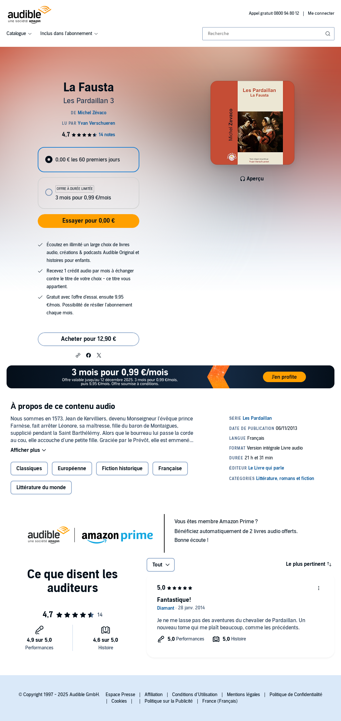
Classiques (29, 468)
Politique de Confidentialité (296, 694)
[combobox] (268, 33)
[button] (78, 355)
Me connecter (321, 13)
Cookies (119, 701)
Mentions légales (243, 694)
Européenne (72, 468)
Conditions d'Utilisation (194, 694)
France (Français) (220, 701)
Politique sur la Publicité (169, 701)
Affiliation (154, 694)
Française (170, 468)
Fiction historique (122, 468)
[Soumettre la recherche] (328, 33)
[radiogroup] (88, 178)
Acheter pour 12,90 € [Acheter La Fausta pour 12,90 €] (88, 339)
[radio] (88, 159)
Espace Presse (120, 694)
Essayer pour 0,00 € (88, 220)
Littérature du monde (41, 487)
